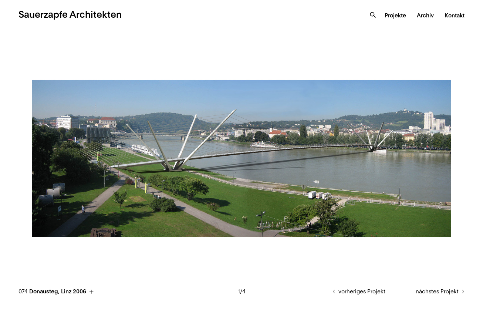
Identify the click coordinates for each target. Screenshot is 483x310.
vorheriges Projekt (361, 291)
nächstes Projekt (437, 291)
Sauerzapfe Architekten (70, 15)
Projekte (395, 15)
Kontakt (455, 15)
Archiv (425, 15)
